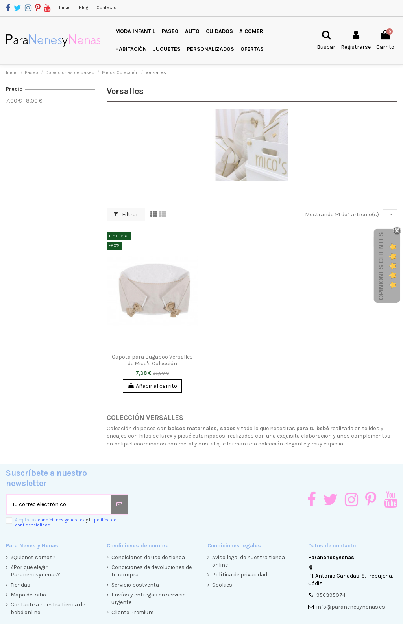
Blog (84, 7)
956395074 (331, 595)
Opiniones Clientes (381, 266)
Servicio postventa (135, 585)
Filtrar (126, 214)
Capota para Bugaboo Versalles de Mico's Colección (152, 360)
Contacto (106, 7)
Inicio (65, 7)
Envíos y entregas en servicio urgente (148, 598)
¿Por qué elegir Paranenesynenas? (35, 571)
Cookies (222, 585)
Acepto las (65, 522)
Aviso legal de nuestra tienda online (248, 561)
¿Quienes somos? (33, 557)
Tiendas (20, 585)
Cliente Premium (132, 612)
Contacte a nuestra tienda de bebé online (48, 608)
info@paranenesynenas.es (350, 607)
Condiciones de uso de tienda (148, 557)
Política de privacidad (239, 574)
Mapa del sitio (28, 594)
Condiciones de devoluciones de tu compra (151, 571)
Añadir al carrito (152, 386)
